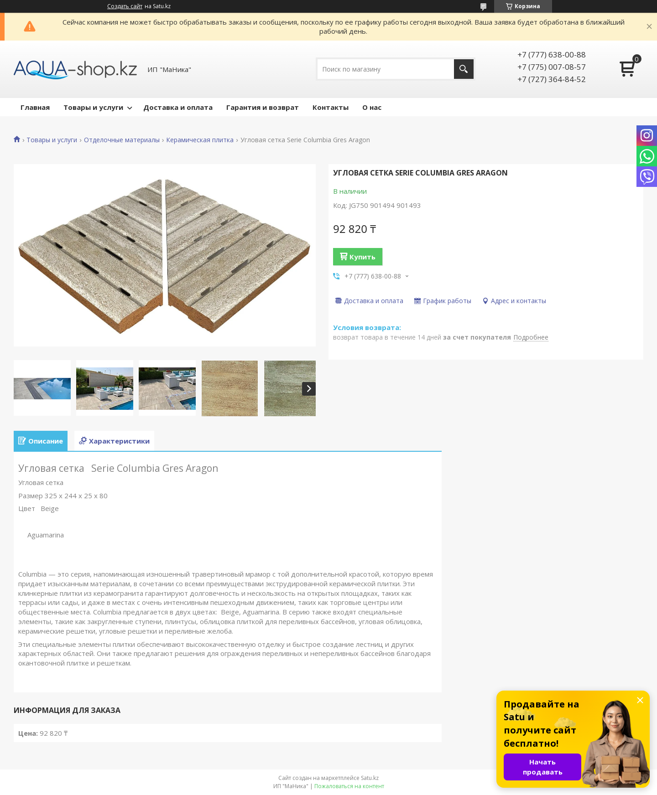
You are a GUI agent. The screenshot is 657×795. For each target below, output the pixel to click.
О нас (371, 107)
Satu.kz (370, 778)
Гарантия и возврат (262, 107)
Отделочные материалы (122, 140)
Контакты (331, 107)
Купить (362, 256)
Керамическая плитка (200, 140)
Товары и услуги (93, 107)
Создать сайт (124, 6)
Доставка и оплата (178, 107)
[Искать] (464, 69)
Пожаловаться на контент (349, 786)
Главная (35, 107)
